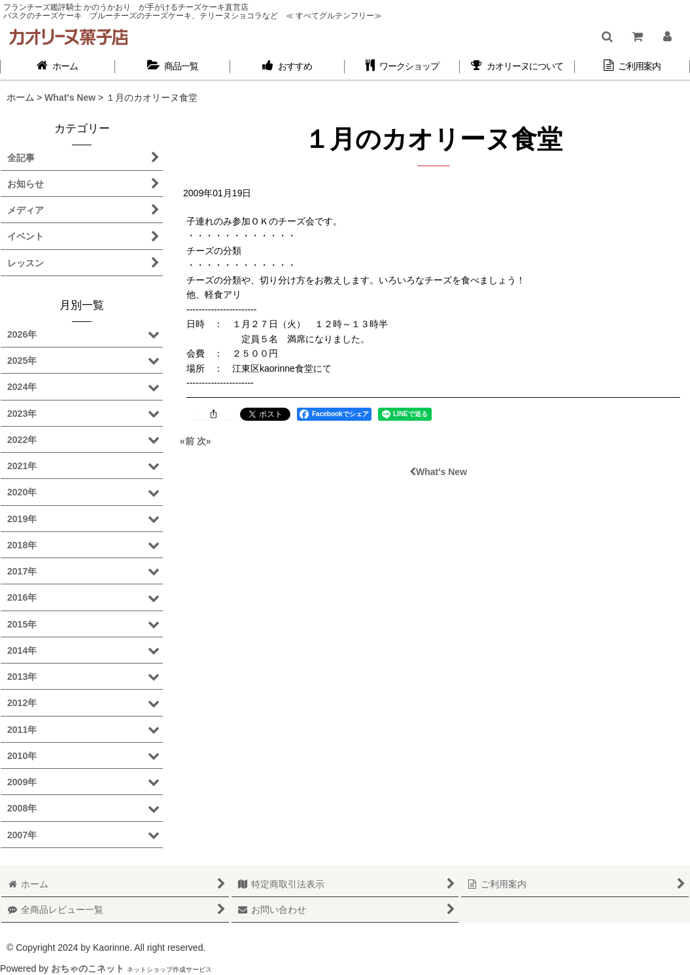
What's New (438, 472)
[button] (606, 36)
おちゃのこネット (87, 968)
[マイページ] (666, 36)
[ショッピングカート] (636, 36)
